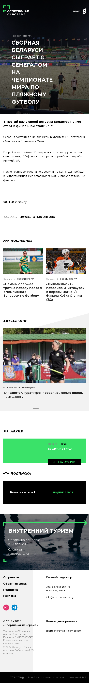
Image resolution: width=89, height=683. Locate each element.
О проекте (11, 577)
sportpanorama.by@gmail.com (64, 630)
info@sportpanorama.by (60, 597)
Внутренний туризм (41, 531)
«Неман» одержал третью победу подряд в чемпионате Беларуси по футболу (22, 289)
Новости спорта (21, 36)
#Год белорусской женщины (19, 388)
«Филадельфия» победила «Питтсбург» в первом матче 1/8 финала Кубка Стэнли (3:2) (65, 291)
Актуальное (15, 321)
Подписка (10, 589)
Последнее (17, 241)
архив (13, 431)
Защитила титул (60, 449)
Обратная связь (15, 583)
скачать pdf (66, 462)
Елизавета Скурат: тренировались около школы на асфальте (43, 394)
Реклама (9, 595)
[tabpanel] (44, 366)
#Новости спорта (24, 279)
